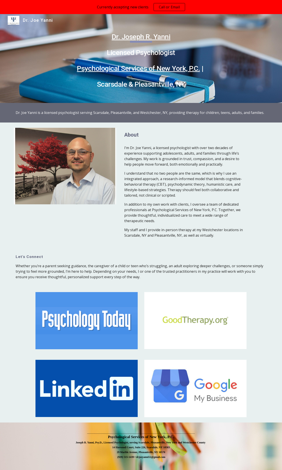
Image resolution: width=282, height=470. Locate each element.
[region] (141, 7)
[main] (141, 58)
